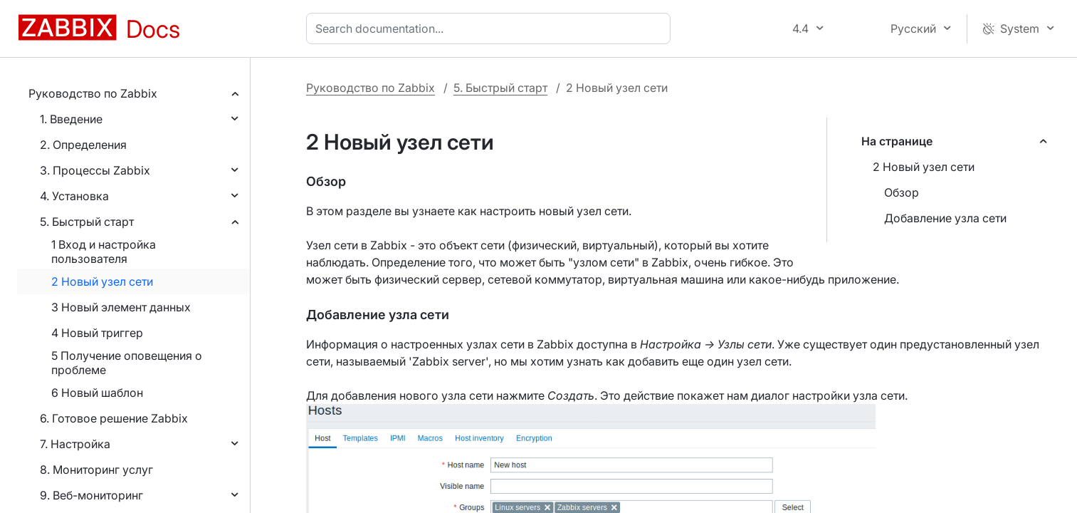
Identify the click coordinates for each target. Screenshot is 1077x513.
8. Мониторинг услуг (96, 469)
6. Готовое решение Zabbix (114, 418)
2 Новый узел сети (102, 281)
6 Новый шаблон (97, 392)
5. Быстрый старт (87, 221)
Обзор (901, 192)
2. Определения (83, 145)
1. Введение (71, 119)
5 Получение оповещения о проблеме (126, 362)
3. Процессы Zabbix (95, 170)
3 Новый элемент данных (121, 307)
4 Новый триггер (97, 333)
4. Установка (74, 196)
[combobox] (491, 28)
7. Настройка (75, 444)
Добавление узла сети (945, 218)
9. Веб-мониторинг (91, 495)
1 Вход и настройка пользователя (103, 251)
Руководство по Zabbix (92, 93)
